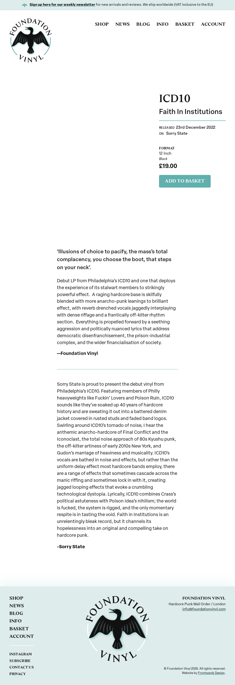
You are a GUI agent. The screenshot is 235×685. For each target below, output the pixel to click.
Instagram (20, 654)
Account (213, 24)
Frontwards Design (211, 673)
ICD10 (174, 98)
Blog (143, 24)
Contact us (21, 667)
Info (163, 24)
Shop (102, 24)
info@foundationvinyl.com (204, 609)
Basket (185, 24)
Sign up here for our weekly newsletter (62, 5)
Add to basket (184, 181)
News (122, 24)
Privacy (17, 674)
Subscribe (19, 661)
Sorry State (176, 134)
